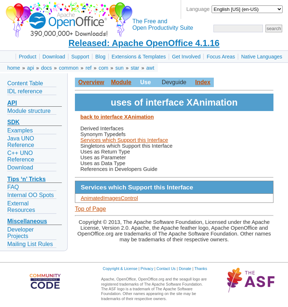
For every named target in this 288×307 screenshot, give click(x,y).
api (30, 68)
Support (80, 57)
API (12, 103)
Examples (20, 130)
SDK (13, 122)
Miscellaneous (27, 221)
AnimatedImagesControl (109, 198)
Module (121, 82)
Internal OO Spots (30, 195)
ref (88, 68)
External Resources (21, 206)
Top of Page (90, 209)
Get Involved (186, 57)
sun (119, 68)
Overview (91, 82)
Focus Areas (221, 57)
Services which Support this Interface (124, 140)
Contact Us (166, 268)
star (135, 68)
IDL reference (24, 91)
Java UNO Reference (20, 141)
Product (27, 57)
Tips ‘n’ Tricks (26, 179)
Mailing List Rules (30, 244)
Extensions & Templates (139, 57)
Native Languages (261, 57)
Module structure (29, 111)
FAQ (13, 187)
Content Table (25, 83)
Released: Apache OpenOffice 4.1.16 (143, 43)
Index (203, 82)
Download (54, 57)
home (13, 68)
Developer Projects (20, 232)
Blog (100, 57)
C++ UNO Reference (20, 156)
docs (46, 68)
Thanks (201, 268)
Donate (185, 268)
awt (150, 68)
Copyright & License (120, 268)
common (69, 68)
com (103, 68)
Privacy (147, 268)
